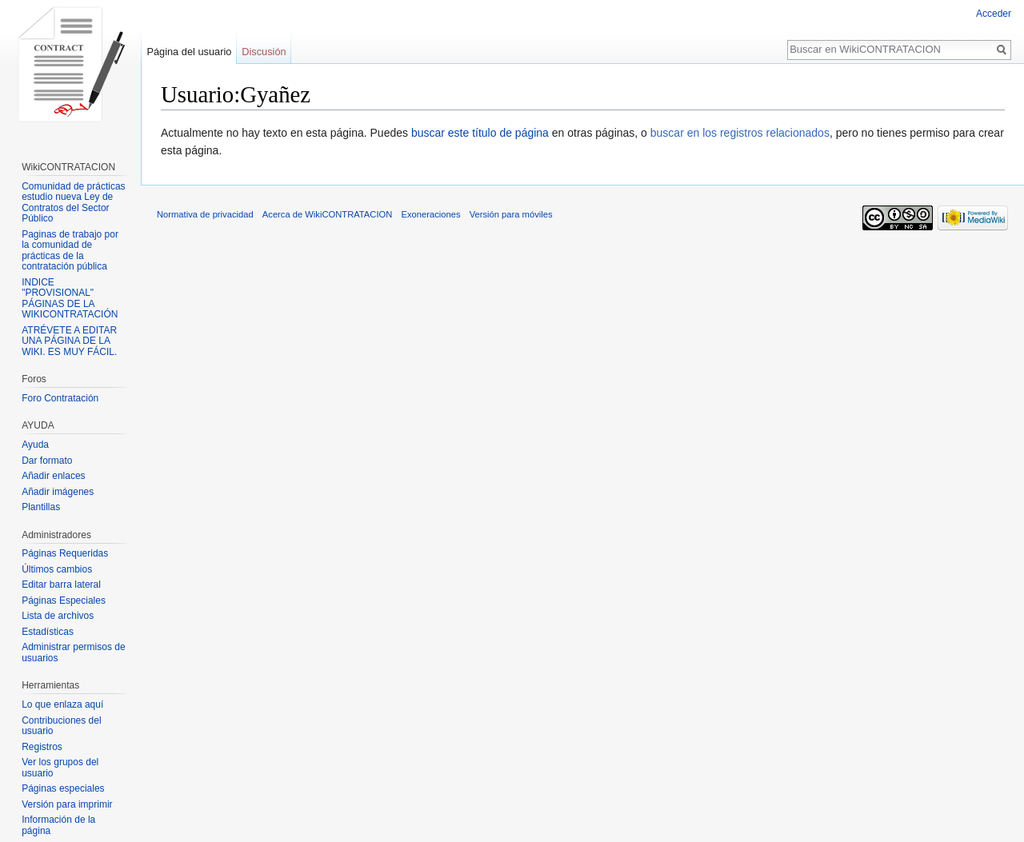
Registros (42, 746)
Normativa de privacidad (205, 214)
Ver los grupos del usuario (60, 767)
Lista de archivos (58, 615)
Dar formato (47, 460)
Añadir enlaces (53, 475)
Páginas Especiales (64, 600)
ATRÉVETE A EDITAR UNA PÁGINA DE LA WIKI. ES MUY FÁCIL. (69, 341)
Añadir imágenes (58, 491)
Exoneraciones (430, 214)
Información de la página (58, 825)
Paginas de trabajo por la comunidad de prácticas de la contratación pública (70, 251)
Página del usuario (188, 52)
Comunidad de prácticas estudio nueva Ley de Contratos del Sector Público (73, 203)
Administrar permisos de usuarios (73, 652)
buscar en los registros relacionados (740, 132)
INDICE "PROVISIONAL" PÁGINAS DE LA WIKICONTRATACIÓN (70, 299)
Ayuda (35, 444)
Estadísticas (48, 631)
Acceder (993, 13)
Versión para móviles (511, 214)
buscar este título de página (480, 132)
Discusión (264, 52)
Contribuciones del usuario (61, 726)
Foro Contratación (60, 398)
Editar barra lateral (61, 584)
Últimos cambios (57, 569)
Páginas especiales (63, 788)
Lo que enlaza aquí (62, 704)
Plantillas (41, 507)
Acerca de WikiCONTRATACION (327, 214)
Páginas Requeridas (65, 553)
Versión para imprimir (67, 804)
